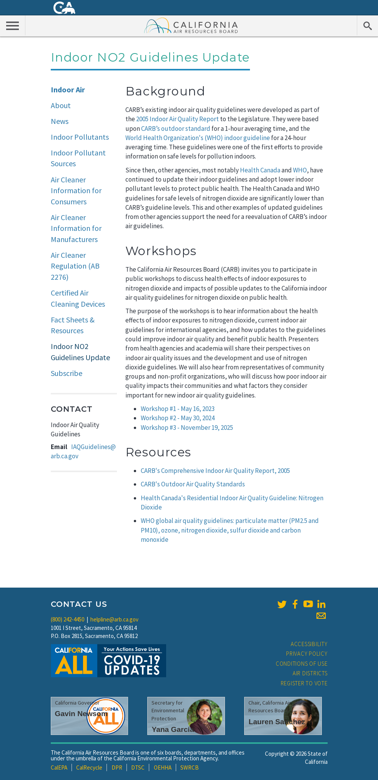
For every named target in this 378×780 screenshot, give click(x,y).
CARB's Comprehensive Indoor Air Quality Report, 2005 (215, 470)
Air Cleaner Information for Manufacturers (76, 228)
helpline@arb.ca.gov (114, 619)
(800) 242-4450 (67, 619)
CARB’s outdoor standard (175, 128)
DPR (117, 767)
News (59, 121)
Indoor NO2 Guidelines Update (80, 351)
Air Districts (310, 673)
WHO (300, 170)
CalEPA (59, 767)
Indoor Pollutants (80, 137)
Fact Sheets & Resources (73, 325)
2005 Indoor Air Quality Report (177, 119)
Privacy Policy (307, 653)
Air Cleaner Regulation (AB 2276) (75, 266)
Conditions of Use (302, 663)
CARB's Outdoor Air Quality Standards (193, 484)
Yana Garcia (173, 729)
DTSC (138, 767)
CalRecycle (89, 767)
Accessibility (309, 644)
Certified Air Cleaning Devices (78, 298)
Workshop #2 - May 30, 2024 (178, 418)
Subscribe (66, 373)
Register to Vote (304, 683)
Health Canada (260, 170)
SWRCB (189, 767)
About (61, 105)
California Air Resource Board (191, 25)
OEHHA (163, 767)
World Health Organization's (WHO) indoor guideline (197, 138)
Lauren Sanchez (276, 722)
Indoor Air (68, 89)
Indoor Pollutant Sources (78, 158)
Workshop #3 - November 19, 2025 (187, 427)
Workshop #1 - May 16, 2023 (178, 408)
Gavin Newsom (81, 714)
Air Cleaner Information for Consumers (76, 190)
